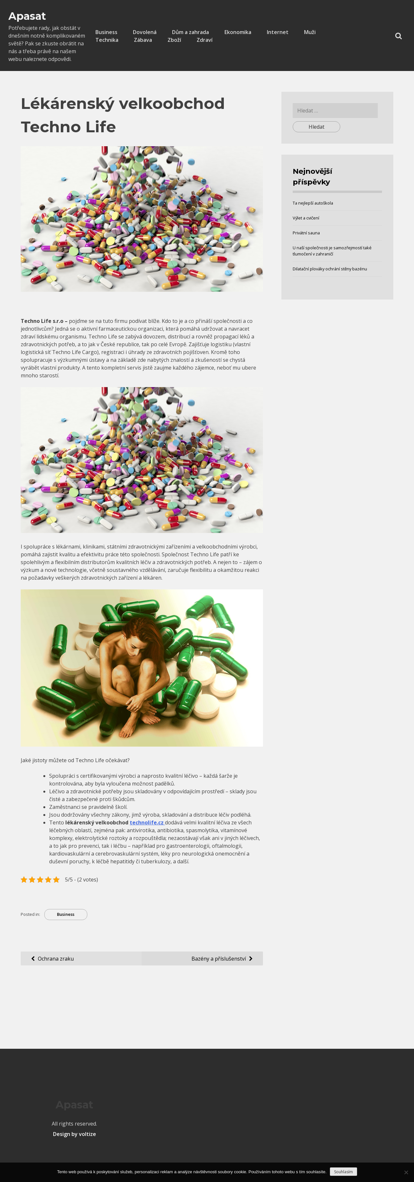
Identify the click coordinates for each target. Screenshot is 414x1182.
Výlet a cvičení (306, 218)
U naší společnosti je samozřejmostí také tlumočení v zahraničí (332, 251)
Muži (310, 32)
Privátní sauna (306, 233)
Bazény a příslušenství (218, 958)
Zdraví (204, 39)
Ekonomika (237, 32)
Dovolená (145, 32)
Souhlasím (343, 1172)
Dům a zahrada (190, 32)
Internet (278, 32)
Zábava (143, 39)
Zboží (174, 39)
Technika (106, 39)
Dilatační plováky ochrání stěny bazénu (330, 269)
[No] (406, 1172)
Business (106, 32)
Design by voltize (74, 1134)
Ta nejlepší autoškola (313, 203)
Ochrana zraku (56, 958)
